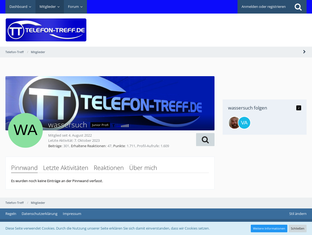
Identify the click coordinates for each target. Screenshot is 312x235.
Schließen (297, 228)
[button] (205, 139)
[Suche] (298, 7)
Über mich (143, 167)
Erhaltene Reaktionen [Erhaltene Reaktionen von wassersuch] (88, 145)
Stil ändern (298, 213)
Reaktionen (109, 167)
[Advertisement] (208, 26)
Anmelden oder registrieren (264, 6)
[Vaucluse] (244, 122)
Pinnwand (24, 167)
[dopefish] (234, 122)
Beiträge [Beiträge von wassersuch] (54, 145)
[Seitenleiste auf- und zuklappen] (304, 51)
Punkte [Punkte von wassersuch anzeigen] (119, 145)
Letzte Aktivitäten (65, 167)
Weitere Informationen (269, 228)
